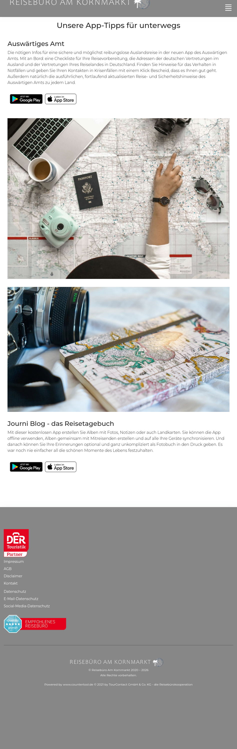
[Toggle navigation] (228, 7)
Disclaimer (13, 576)
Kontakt (11, 583)
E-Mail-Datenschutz (21, 599)
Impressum (14, 561)
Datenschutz (15, 591)
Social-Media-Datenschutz (27, 606)
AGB (7, 569)
